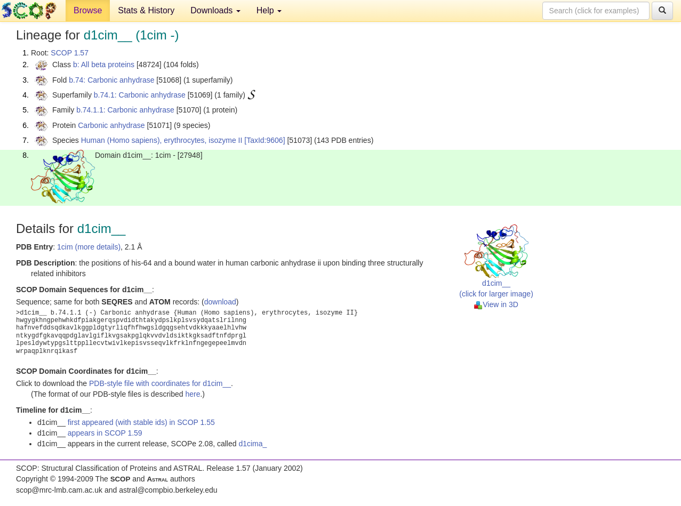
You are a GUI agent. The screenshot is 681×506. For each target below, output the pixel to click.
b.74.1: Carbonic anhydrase (140, 95)
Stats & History (146, 10)
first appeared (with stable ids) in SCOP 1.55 (141, 422)
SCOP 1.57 (70, 53)
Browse (88, 10)
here (192, 394)
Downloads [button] (215, 10)
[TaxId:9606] (264, 140)
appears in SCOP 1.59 (105, 433)
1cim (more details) (89, 247)
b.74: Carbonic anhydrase (111, 80)
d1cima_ (252, 443)
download (220, 302)
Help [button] (269, 10)
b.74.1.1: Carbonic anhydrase (125, 110)
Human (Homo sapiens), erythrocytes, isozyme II (162, 140)
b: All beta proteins (103, 64)
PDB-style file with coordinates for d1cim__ (160, 383)
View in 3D (496, 304)
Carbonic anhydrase (111, 125)
